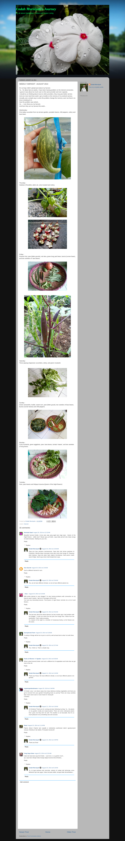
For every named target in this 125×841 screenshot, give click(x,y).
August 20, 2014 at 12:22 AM (41, 532)
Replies (28, 545)
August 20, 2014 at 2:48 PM (46, 688)
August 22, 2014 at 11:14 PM (36, 725)
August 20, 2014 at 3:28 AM (44, 632)
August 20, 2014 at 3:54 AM (50, 580)
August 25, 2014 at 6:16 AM (50, 767)
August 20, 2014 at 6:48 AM (50, 658)
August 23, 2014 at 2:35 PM (50, 740)
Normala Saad (28, 532)
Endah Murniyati (34, 549)
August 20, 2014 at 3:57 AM (50, 645)
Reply (25, 541)
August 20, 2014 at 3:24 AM (37, 593)
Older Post (71, 832)
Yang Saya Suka (29, 753)
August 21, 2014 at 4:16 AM (50, 706)
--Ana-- (26, 593)
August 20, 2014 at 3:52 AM (50, 612)
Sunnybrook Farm (29, 632)
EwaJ (25, 725)
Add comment (24, 782)
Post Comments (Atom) (34, 836)
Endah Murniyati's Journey (36, 9)
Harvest (26, 524)
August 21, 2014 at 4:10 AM (50, 673)
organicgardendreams (31, 688)
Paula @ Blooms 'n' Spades (32, 658)
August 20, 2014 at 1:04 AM (40, 567)
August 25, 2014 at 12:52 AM (43, 753)
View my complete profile (96, 87)
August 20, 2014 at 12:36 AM (50, 549)
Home (47, 832)
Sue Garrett (27, 567)
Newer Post (24, 832)
